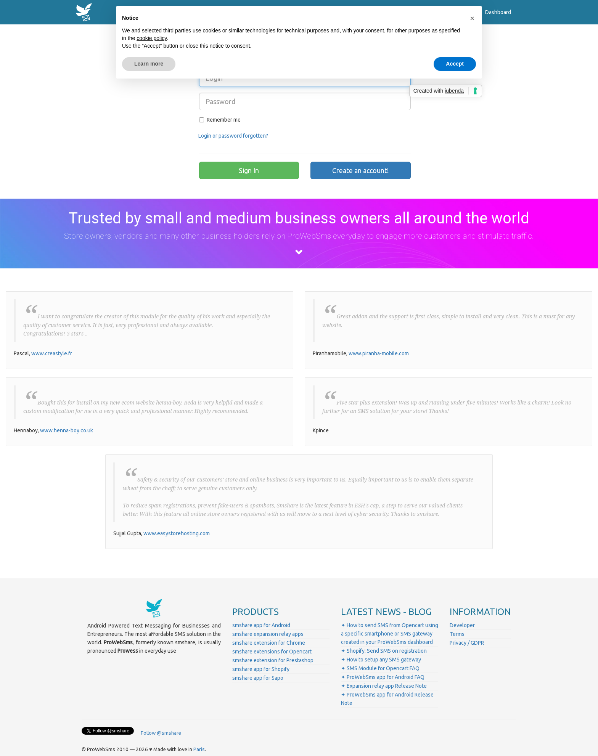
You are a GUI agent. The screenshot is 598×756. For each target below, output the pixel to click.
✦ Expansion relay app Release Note (384, 686)
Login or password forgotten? (233, 136)
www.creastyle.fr (51, 353)
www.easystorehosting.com (176, 533)
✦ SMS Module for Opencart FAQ (380, 668)
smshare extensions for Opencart (272, 651)
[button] (472, 18)
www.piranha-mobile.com (379, 353)
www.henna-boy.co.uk (66, 430)
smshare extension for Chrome (268, 643)
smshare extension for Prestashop (272, 660)
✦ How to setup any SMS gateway (381, 659)
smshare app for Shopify (260, 669)
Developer (462, 625)
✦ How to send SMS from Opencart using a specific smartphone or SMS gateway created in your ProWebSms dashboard (389, 633)
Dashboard (498, 12)
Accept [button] (455, 64)
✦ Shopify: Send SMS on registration (384, 651)
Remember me (220, 120)
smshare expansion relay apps (268, 634)
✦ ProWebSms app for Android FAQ (382, 677)
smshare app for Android (261, 625)
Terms (457, 634)
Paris (199, 749)
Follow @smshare (161, 733)
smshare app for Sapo (257, 678)
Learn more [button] (148, 64)
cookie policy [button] (152, 38)
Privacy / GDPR (467, 643)
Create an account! (360, 170)
